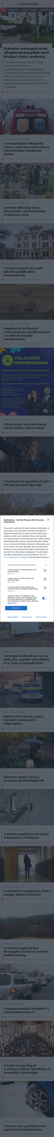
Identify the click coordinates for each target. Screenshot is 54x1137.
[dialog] (27, 568)
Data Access (27, 617)
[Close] (49, 520)
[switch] (44, 570)
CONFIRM (16, 608)
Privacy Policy (41, 617)
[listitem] (27, 565)
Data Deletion (13, 617)
